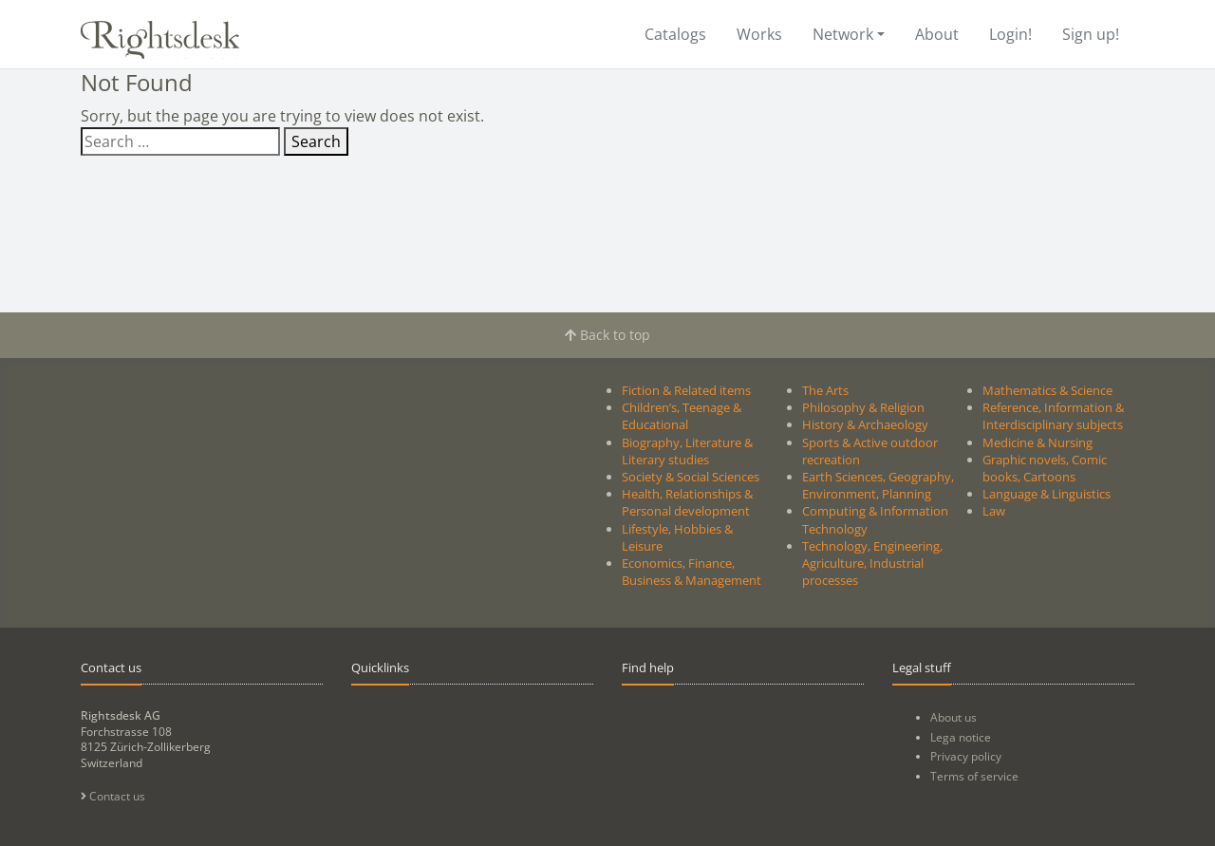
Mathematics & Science (1047, 390)
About (937, 34)
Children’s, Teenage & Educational (681, 416)
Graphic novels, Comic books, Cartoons (1044, 468)
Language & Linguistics (1046, 493)
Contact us (113, 796)
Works (759, 34)
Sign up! (1090, 34)
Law (993, 510)
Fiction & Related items (686, 390)
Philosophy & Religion (863, 407)
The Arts (825, 390)
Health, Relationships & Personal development (687, 502)
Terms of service (974, 776)
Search (316, 141)
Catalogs (675, 34)
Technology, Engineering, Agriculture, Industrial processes (872, 563)
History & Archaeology (865, 424)
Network (843, 34)
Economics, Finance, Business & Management (691, 572)
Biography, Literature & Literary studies (687, 451)
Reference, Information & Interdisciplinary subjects (1053, 416)
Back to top (607, 335)
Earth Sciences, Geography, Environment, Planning (878, 485)
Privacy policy (965, 756)
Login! (1010, 34)
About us (953, 717)
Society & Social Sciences (690, 476)
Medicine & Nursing (1037, 442)
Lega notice (960, 737)
